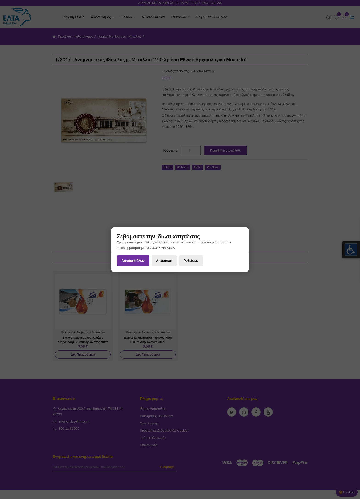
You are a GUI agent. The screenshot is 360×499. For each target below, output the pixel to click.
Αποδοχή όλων (133, 260)
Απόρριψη (164, 260)
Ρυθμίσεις (191, 260)
